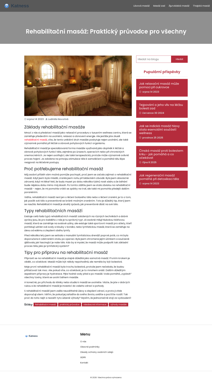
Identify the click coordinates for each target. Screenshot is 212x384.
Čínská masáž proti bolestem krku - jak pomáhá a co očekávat (161, 154)
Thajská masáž (201, 5)
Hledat (179, 59)
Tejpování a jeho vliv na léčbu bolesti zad (161, 106)
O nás (83, 341)
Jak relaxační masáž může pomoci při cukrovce (159, 85)
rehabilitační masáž (35, 139)
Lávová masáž (141, 5)
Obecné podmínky (90, 346)
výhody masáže (118, 304)
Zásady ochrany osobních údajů (96, 352)
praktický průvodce (70, 304)
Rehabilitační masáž (45, 304)
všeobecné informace (94, 304)
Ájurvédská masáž (179, 5)
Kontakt (84, 362)
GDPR (83, 357)
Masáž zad (159, 5)
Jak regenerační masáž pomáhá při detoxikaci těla (159, 177)
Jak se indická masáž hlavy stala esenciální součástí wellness (159, 129)
